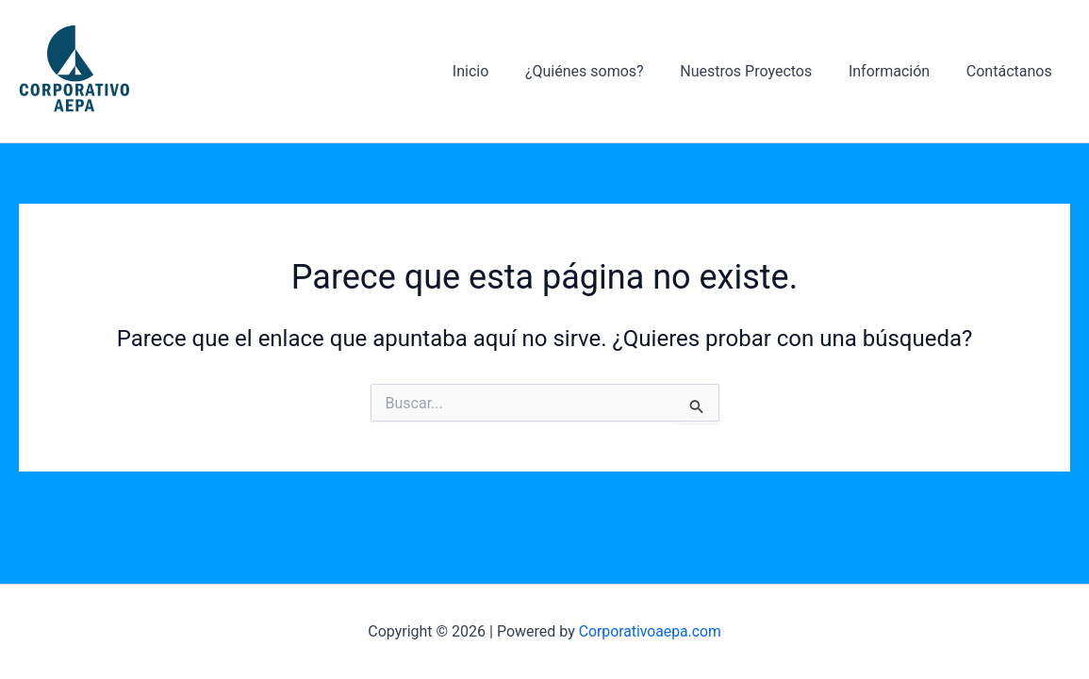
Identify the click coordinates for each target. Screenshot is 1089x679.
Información (898, 71)
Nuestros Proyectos (762, 71)
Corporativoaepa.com (650, 631)
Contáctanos (1012, 71)
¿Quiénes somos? (606, 71)
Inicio (499, 71)
